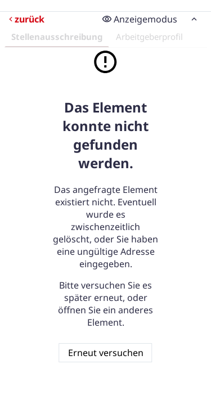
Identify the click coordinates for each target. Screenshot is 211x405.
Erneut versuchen (105, 352)
